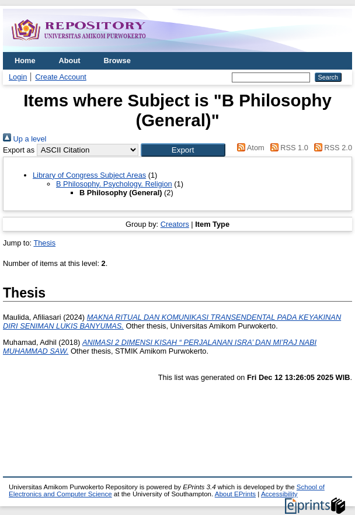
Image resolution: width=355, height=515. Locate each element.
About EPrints (235, 493)
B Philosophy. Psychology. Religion (114, 183)
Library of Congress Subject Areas (89, 175)
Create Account (60, 76)
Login (18, 76)
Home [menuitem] (25, 60)
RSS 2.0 (331, 147)
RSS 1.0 (287, 147)
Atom (249, 147)
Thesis (44, 243)
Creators (175, 224)
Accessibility (279, 493)
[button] (183, 150)
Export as (18, 150)
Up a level (24, 138)
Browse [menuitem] (117, 60)
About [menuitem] (70, 60)
